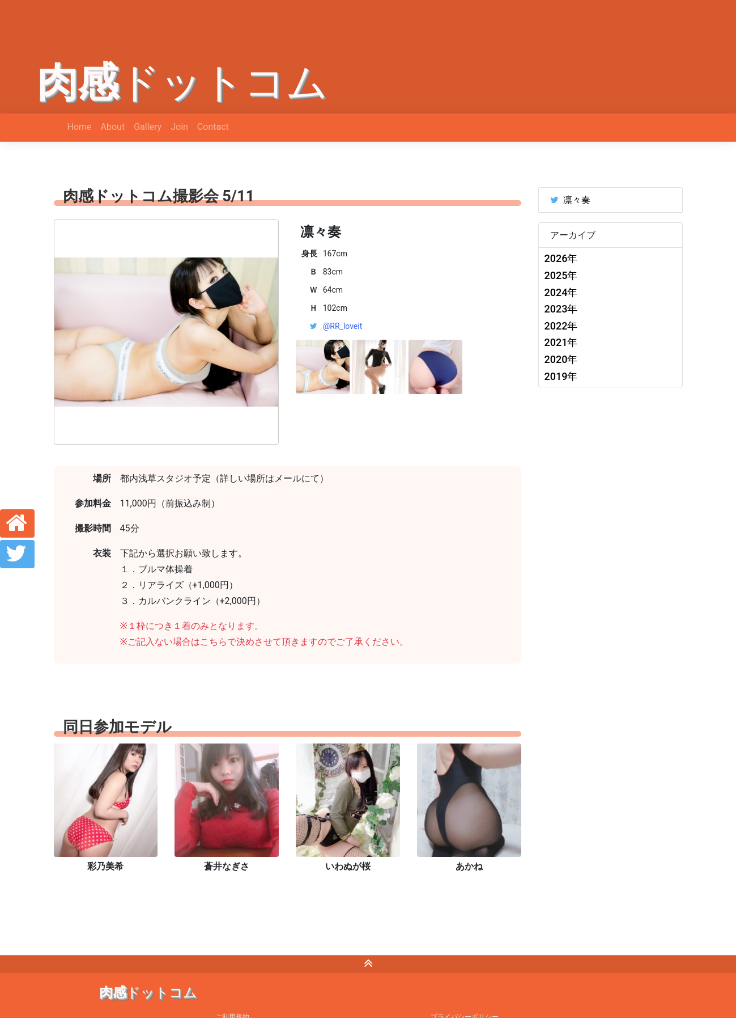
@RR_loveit (343, 326)
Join (179, 126)
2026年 (561, 258)
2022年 (561, 326)
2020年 (561, 359)
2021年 (561, 342)
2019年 (561, 376)
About (113, 126)
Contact (213, 126)
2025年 (561, 275)
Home (79, 126)
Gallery (147, 126)
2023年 (561, 309)
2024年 (561, 292)
